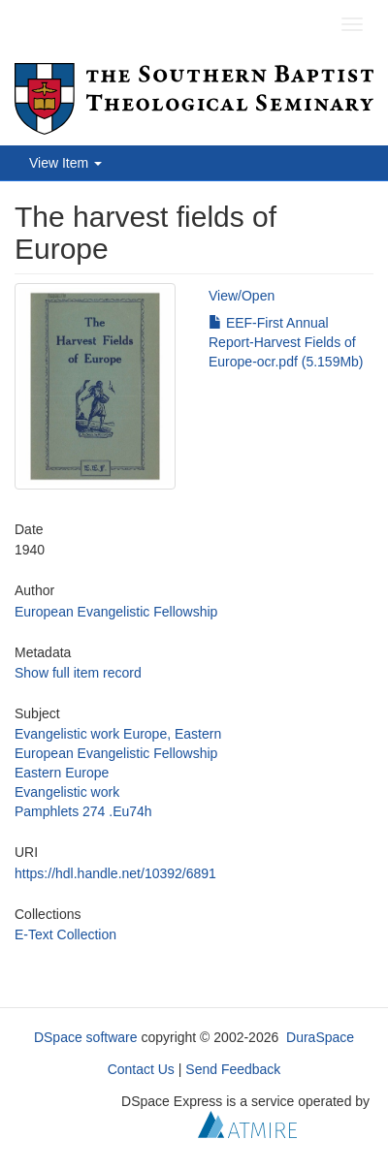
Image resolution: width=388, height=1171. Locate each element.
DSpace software (86, 1037)
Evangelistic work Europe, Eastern (118, 734)
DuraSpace (320, 1037)
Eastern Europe (62, 772)
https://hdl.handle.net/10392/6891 (115, 873)
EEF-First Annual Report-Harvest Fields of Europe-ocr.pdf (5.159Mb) (286, 342)
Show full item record (78, 672)
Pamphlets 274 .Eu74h (83, 811)
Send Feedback (232, 1069)
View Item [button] (65, 163)
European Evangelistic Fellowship (116, 611)
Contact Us (141, 1069)
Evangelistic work (67, 792)
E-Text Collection (65, 934)
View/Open (242, 295)
